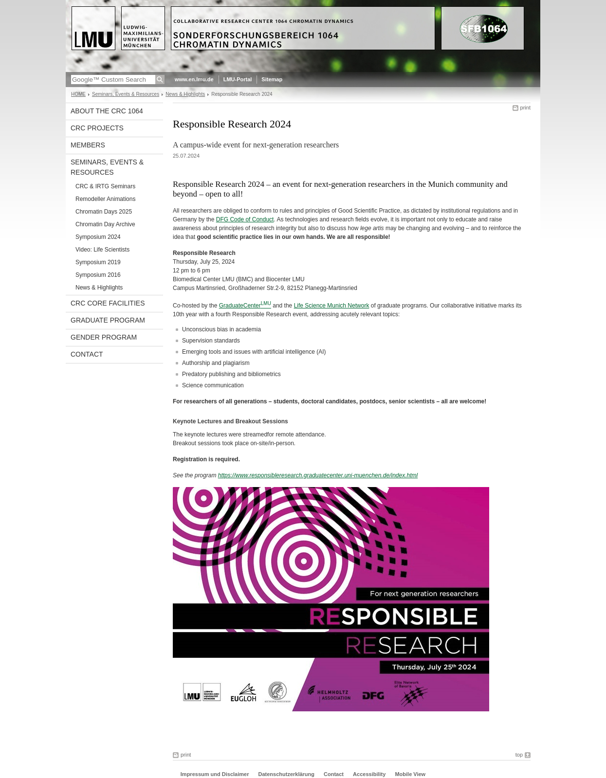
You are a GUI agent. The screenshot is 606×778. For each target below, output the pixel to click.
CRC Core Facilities (108, 303)
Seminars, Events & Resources (125, 94)
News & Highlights (185, 94)
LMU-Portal (237, 79)
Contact (87, 354)
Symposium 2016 (98, 274)
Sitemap (271, 79)
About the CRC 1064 (107, 111)
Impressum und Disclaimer (215, 774)
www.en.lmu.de (194, 79)
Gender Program (104, 337)
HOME (78, 94)
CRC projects (97, 128)
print (525, 107)
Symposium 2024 (98, 237)
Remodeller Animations (105, 199)
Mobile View (410, 774)
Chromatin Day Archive (105, 224)
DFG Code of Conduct (245, 219)
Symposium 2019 (98, 262)
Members (88, 145)
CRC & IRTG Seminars (105, 186)
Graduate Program (108, 320)
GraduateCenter (240, 305)
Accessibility (370, 774)
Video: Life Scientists (102, 249)
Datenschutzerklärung (286, 774)
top (519, 755)
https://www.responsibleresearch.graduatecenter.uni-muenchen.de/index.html (318, 475)
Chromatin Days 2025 (103, 211)
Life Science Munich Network (331, 305)
